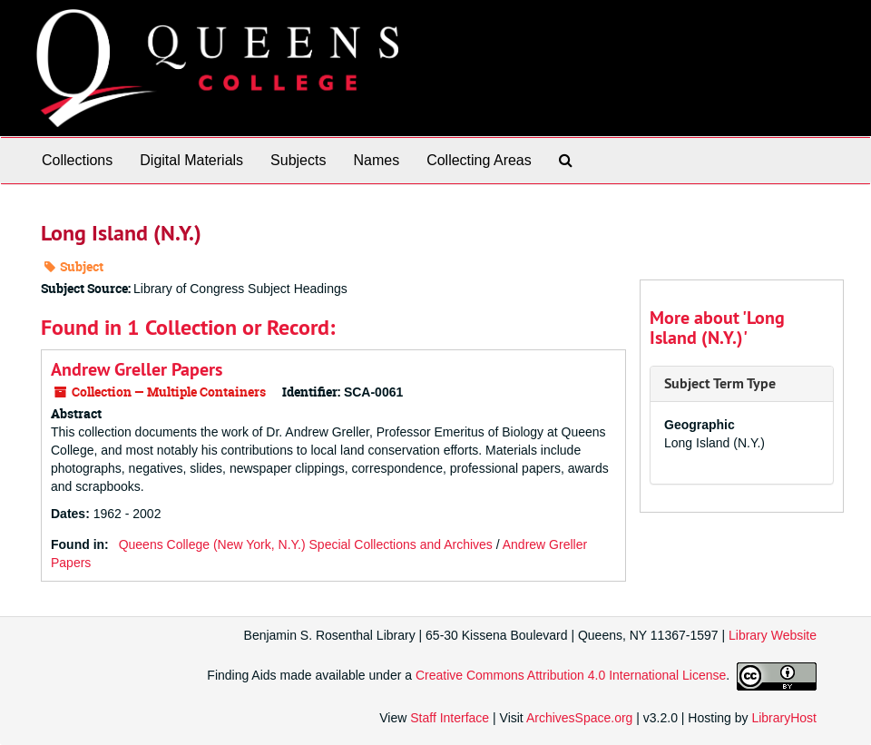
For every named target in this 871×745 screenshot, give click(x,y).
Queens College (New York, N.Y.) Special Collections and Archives (306, 544)
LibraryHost (784, 718)
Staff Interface (449, 718)
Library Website (773, 635)
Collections (77, 160)
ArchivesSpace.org (579, 718)
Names (376, 160)
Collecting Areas (479, 160)
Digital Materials (191, 160)
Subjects (298, 160)
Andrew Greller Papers (136, 369)
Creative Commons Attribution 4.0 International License (571, 675)
